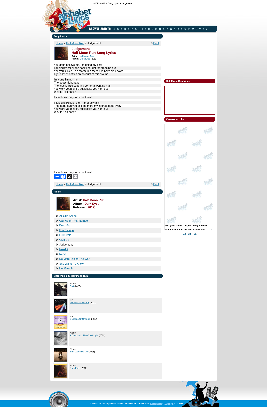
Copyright (168, 404)
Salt (72, 286)
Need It (63, 249)
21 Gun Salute (68, 215)
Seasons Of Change (80, 319)
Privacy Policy (156, 404)
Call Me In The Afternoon (74, 220)
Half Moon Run (75, 43)
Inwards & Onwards (79, 302)
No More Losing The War (74, 258)
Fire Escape (66, 230)
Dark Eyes (85, 58)
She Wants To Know (71, 263)
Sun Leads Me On (79, 351)
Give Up (64, 239)
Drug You (64, 225)
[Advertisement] (155, 16)
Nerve (63, 254)
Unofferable (66, 268)
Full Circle (65, 235)
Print (156, 43)
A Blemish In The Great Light (84, 335)
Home (59, 43)
